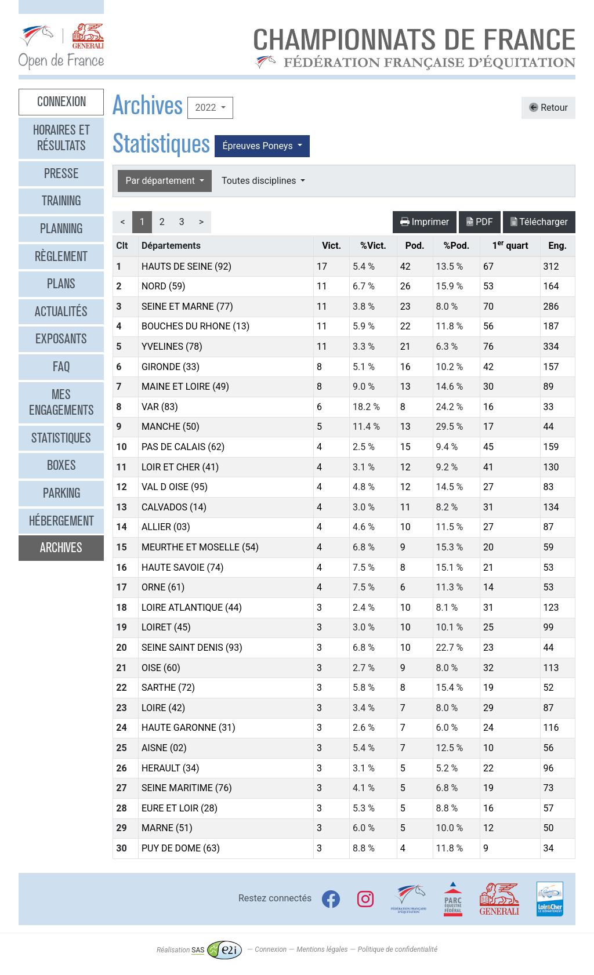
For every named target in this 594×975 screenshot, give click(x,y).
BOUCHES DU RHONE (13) (195, 326)
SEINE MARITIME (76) (187, 787)
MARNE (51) (167, 827)
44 (549, 426)
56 (488, 326)
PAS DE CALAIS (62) (183, 446)
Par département (161, 180)
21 (405, 346)
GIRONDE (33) (171, 366)
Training (61, 201)
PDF (479, 221)
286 (551, 306)
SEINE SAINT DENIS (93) (192, 647)
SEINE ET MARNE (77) (187, 306)
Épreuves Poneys (258, 145)
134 (551, 507)
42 (405, 266)
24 (488, 727)
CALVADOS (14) (174, 507)
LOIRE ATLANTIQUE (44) (192, 607)
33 (549, 406)
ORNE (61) (163, 587)
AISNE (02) (164, 747)
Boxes (61, 465)
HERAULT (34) (171, 768)
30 (488, 386)
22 (405, 326)
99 (549, 627)
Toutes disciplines (260, 180)
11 (322, 286)
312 (551, 266)
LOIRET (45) (166, 627)
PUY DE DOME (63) (181, 848)
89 (549, 386)
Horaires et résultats (61, 138)
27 (488, 486)
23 (405, 306)
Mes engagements (61, 402)
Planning (61, 228)
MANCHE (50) (171, 426)
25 (488, 627)
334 (551, 346)
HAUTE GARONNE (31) (189, 727)
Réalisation (199, 950)
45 (488, 446)
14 (488, 587)
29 (488, 707)
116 (551, 727)
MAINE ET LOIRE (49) (185, 386)
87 (549, 526)
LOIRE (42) (163, 707)
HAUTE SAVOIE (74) (183, 567)
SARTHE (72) (168, 687)
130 (551, 467)
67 (488, 266)
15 (405, 446)
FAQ (61, 366)
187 (551, 326)
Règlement (61, 256)
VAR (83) (160, 406)
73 (549, 787)
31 (488, 507)
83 (549, 486)
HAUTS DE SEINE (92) (186, 266)
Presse (61, 173)
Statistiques (61, 438)
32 (488, 667)
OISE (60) (161, 667)
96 (549, 768)
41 (488, 467)
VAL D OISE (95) (175, 486)
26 (405, 286)
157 (551, 366)
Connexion (61, 101)
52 (549, 687)
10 (405, 526)
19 (488, 687)
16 (405, 366)
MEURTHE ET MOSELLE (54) (200, 547)
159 (551, 446)
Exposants (61, 339)
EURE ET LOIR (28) (180, 808)
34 (549, 848)
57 (549, 808)
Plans (61, 284)
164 (551, 286)
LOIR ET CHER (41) (180, 467)
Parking (61, 493)
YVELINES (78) (172, 346)
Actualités (61, 311)
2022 (206, 107)
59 (549, 547)
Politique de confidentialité (397, 950)
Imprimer (425, 221)
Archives (61, 547)
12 (405, 467)
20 (488, 547)
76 (488, 346)
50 (549, 827)
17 (322, 266)
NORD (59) (164, 286)
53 (488, 286)
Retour (548, 107)
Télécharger (539, 221)
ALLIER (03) (166, 526)
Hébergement (61, 521)
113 (551, 667)
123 (551, 607)
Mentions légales (321, 950)
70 (488, 306)
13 (405, 386)
